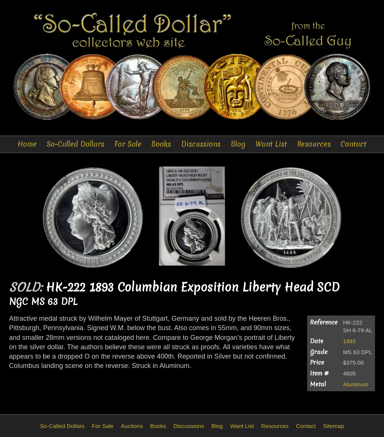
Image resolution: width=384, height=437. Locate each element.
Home (27, 144)
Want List (271, 144)
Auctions (132, 426)
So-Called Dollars (75, 144)
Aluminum (356, 384)
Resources (314, 144)
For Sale (127, 144)
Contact (353, 144)
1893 (349, 341)
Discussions (200, 144)
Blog (238, 144)
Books (161, 144)
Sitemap (333, 426)
